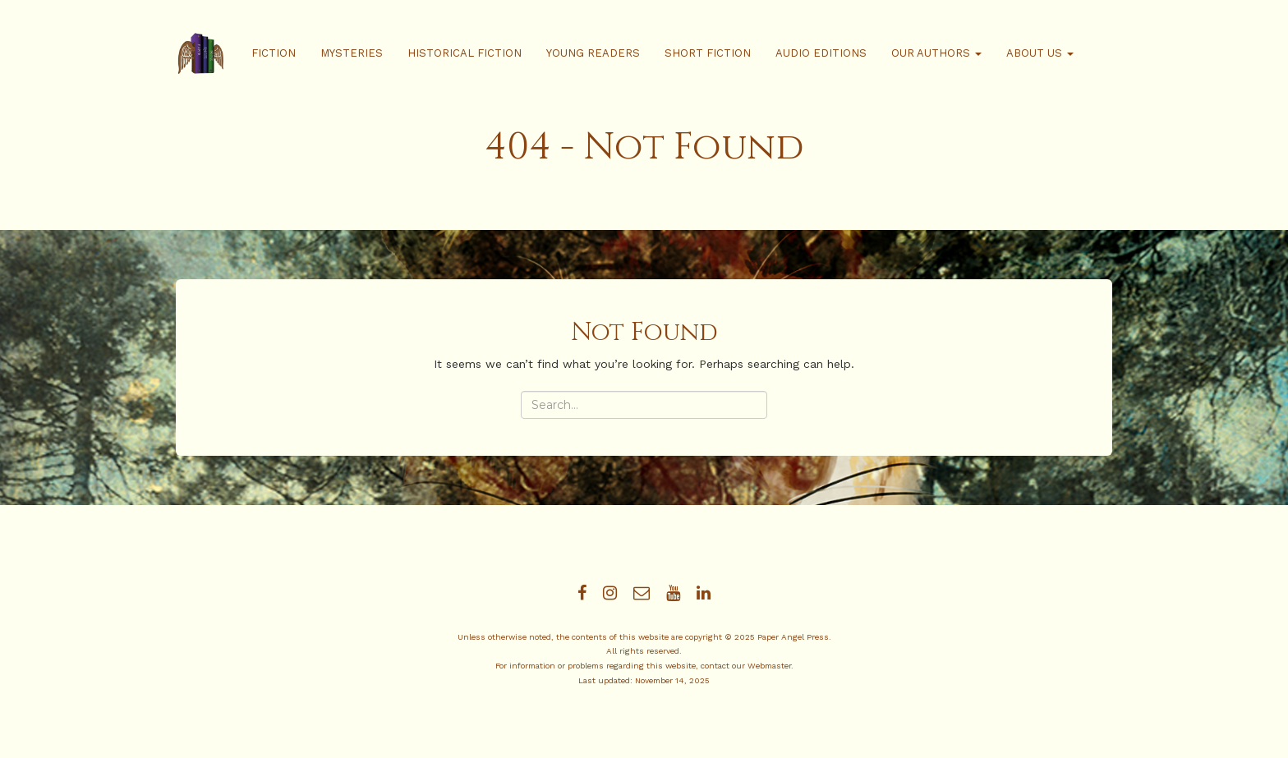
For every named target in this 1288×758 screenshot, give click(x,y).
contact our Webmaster (746, 665)
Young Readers (593, 53)
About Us (1040, 53)
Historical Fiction (464, 53)
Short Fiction (708, 53)
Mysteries (351, 53)
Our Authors (936, 53)
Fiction (273, 53)
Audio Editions (821, 53)
